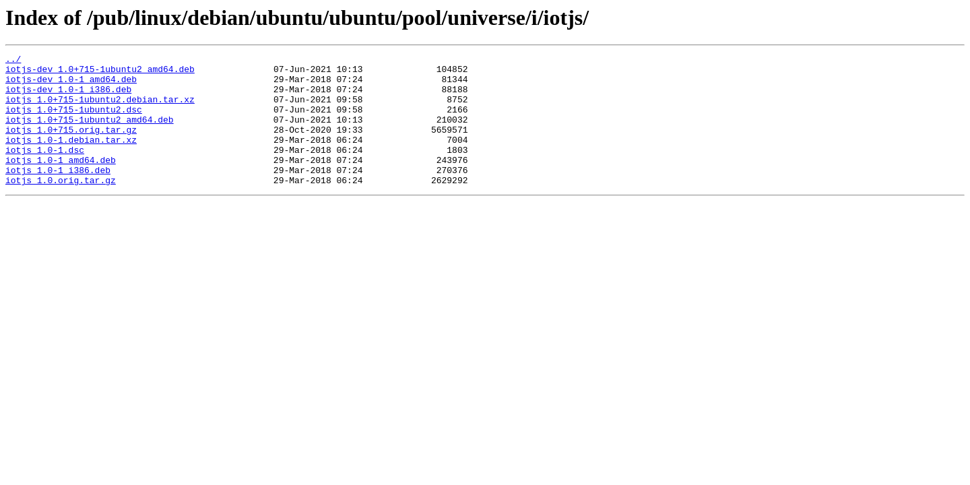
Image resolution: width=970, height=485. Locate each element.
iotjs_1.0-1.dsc (44, 170)
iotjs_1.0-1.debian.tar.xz (71, 158)
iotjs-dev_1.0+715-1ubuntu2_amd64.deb (100, 73)
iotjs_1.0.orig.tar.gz (60, 206)
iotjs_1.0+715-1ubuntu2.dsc (73, 121)
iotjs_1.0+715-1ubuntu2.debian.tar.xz (100, 109)
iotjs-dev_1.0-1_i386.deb (68, 97)
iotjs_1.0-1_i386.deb (57, 194)
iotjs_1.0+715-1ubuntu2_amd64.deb (89, 133)
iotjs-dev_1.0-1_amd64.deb (71, 85)
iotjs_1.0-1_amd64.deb (60, 182)
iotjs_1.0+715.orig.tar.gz (71, 145)
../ (13, 61)
